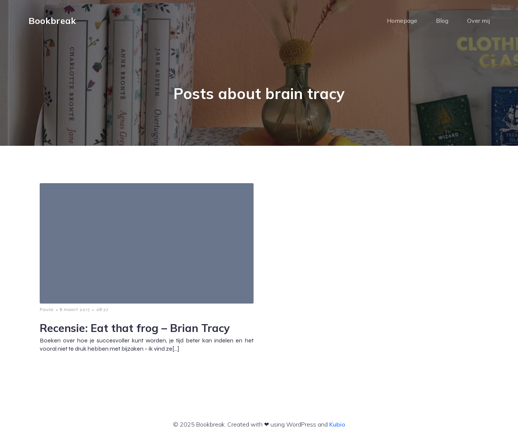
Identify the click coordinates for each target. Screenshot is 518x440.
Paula (47, 309)
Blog (442, 20)
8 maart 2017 (75, 309)
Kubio (337, 424)
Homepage (402, 20)
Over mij (478, 20)
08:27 (102, 309)
